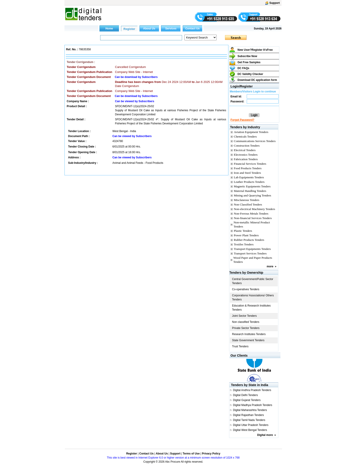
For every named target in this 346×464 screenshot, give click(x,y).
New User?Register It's (255, 49)
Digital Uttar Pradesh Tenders (250, 425)
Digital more (265, 435)
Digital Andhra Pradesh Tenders (252, 390)
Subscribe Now (247, 56)
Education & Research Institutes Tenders (251, 307)
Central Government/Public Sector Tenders (252, 281)
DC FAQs (243, 68)
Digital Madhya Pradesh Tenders (252, 405)
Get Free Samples (248, 62)
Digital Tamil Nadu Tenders (249, 420)
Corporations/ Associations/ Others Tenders (253, 297)
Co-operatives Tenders (245, 289)
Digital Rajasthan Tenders (248, 415)
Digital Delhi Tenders (245, 395)
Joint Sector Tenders (244, 315)
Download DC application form (257, 80)
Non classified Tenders (245, 322)
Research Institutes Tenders (249, 334)
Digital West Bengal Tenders (250, 430)
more (270, 266)
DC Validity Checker (250, 74)
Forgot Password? (242, 119)
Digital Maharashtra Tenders (250, 410)
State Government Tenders (248, 340)
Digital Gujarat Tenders (247, 400)
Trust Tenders (240, 346)
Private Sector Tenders (245, 328)
